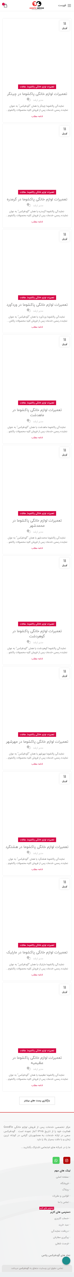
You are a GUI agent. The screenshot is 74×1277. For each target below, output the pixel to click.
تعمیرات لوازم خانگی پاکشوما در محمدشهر (37, 523)
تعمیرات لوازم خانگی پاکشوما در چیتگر (37, 94)
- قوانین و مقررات (61, 1196)
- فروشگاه (65, 1183)
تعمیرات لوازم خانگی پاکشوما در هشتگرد (37, 847)
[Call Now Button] (66, 1261)
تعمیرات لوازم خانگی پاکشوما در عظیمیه (37, 1060)
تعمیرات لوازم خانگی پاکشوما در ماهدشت (37, 413)
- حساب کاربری (62, 1218)
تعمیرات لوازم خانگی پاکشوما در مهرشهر (37, 741)
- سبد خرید (64, 1225)
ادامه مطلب (37, 116)
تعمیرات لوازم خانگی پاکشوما (40, 86)
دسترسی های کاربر (54, 1211)
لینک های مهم (62, 1171)
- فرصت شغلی (62, 1243)
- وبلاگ (66, 1190)
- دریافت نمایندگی (60, 1231)
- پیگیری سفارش (61, 1237)
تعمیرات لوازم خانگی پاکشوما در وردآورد (37, 304)
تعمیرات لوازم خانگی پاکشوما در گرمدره (37, 199)
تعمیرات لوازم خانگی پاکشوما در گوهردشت (37, 634)
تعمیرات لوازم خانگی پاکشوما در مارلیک (37, 952)
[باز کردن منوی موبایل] (64, 5)
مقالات (23, 86)
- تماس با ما (64, 1202)
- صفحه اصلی (63, 1177)
